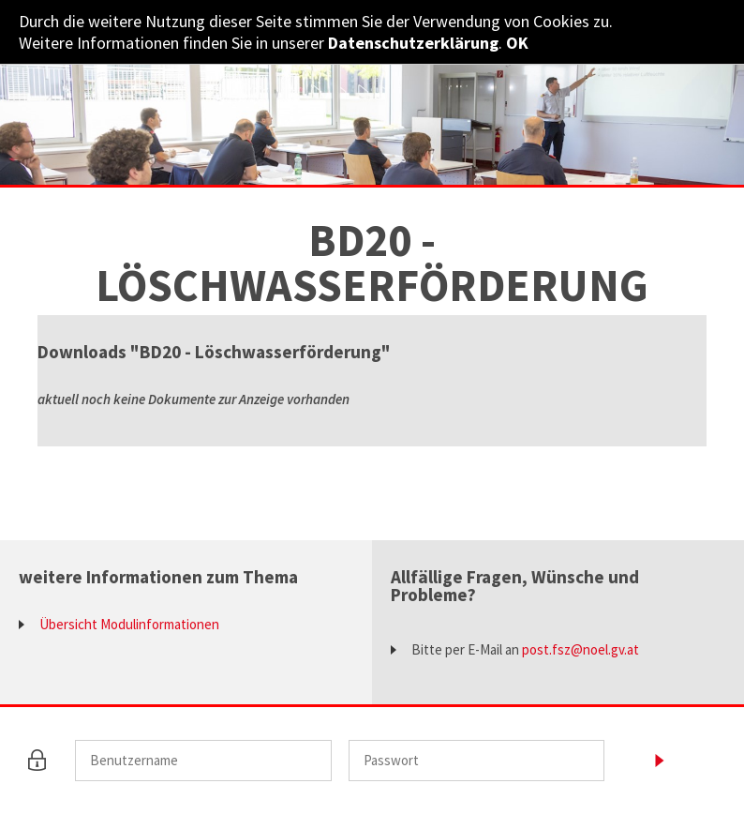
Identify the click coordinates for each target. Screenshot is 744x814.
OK (517, 42)
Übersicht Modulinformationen (129, 624)
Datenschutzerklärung (413, 42)
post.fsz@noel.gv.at (580, 649)
